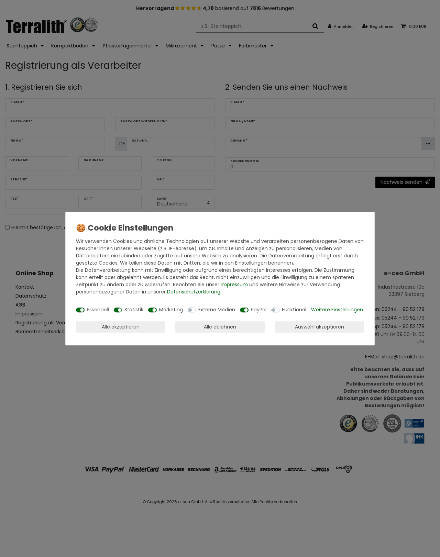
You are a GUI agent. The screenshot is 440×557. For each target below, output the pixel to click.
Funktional (294, 309)
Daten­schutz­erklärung (193, 291)
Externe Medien (216, 309)
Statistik (133, 309)
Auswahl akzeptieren (319, 326)
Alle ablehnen (220, 326)
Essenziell (98, 309)
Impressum (234, 284)
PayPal (258, 309)
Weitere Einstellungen (337, 309)
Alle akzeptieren (121, 326)
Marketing (171, 309)
